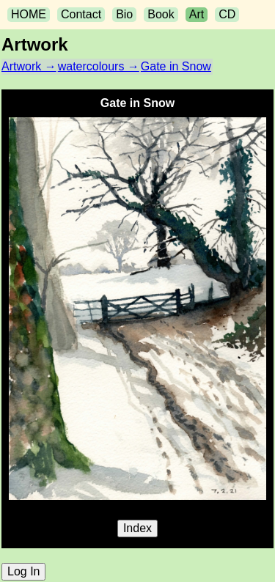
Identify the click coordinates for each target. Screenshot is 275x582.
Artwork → (28, 66)
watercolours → (98, 66)
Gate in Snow (176, 66)
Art (196, 14)
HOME (28, 14)
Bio (124, 14)
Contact (81, 14)
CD (227, 14)
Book (160, 14)
